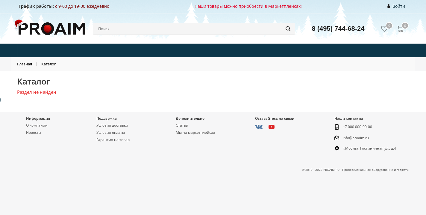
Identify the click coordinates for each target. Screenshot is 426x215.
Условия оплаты (110, 132)
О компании (37, 125)
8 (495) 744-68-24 (338, 28)
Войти (396, 6)
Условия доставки (112, 125)
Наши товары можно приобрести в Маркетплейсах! (248, 6)
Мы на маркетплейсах (195, 132)
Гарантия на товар (113, 139)
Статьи (182, 125)
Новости (33, 132)
